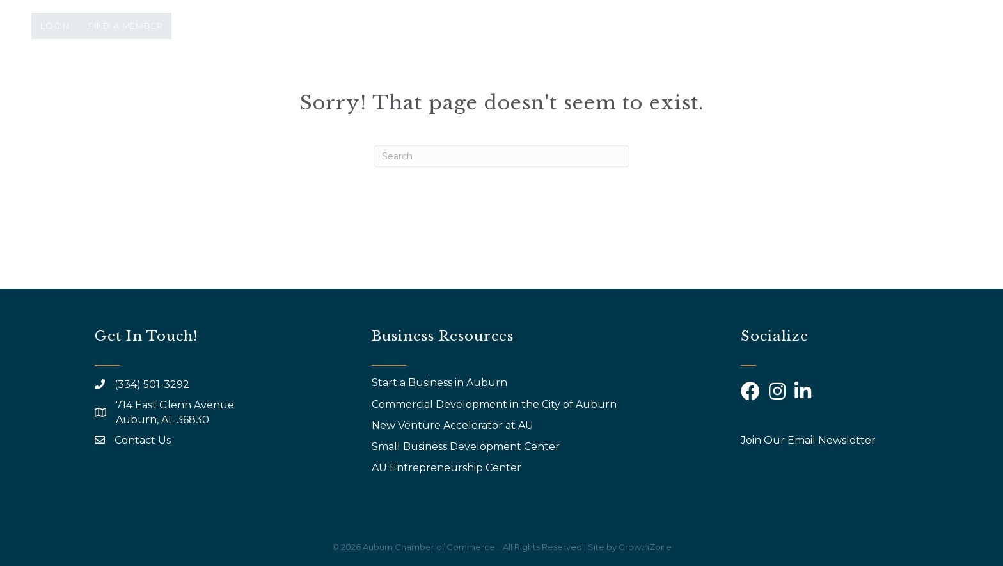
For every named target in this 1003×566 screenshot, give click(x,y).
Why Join (642, 82)
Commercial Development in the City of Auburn (495, 404)
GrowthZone (645, 547)
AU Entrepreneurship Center (448, 468)
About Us (414, 82)
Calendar (763, 82)
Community (853, 82)
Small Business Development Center (467, 447)
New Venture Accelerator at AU (454, 425)
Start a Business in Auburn (439, 382)
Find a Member (125, 25)
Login (55, 25)
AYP (697, 82)
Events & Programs (529, 82)
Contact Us (143, 440)
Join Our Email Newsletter (808, 440)
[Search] (501, 156)
